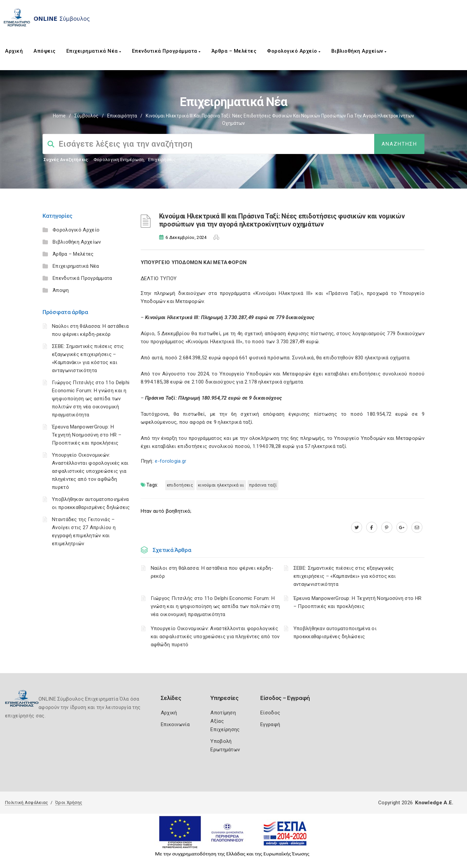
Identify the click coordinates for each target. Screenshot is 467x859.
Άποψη (61, 290)
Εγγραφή (270, 724)
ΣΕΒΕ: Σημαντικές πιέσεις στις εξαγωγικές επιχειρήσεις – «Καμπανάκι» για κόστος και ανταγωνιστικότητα (344, 576)
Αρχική (14, 51)
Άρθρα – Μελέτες (234, 51)
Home (59, 115)
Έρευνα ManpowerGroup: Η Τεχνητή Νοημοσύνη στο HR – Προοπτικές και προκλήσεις (86, 435)
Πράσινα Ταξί (263, 485)
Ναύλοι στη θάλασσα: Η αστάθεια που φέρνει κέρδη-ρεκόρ (212, 572)
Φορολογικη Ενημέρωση (118, 159)
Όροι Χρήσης (68, 802)
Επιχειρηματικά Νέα (93, 51)
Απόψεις (45, 51)
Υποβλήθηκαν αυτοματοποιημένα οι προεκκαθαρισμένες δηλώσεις (335, 632)
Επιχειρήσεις (162, 159)
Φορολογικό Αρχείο (294, 51)
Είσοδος (270, 713)
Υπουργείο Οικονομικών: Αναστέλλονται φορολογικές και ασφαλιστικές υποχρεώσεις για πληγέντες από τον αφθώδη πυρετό (90, 471)
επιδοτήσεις (180, 485)
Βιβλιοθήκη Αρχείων (359, 51)
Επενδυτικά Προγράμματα (166, 51)
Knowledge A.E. (434, 803)
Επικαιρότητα (122, 115)
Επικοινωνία (175, 724)
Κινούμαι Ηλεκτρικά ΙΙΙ (221, 485)
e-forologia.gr (170, 461)
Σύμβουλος (86, 115)
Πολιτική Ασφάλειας (26, 802)
